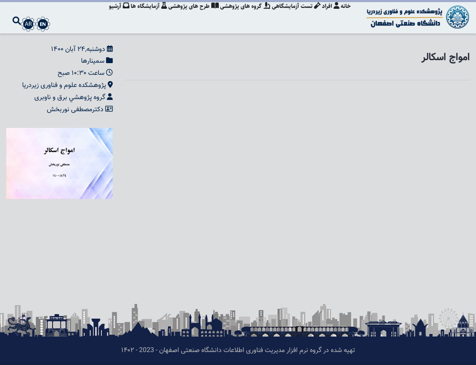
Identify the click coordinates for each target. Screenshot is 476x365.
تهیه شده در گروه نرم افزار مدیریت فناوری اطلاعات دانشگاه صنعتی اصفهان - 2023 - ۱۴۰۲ (238, 350)
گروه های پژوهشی (242, 14)
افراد (329, 14)
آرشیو (112, 14)
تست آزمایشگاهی (293, 14)
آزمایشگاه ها (143, 14)
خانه (346, 14)
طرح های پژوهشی (189, 14)
